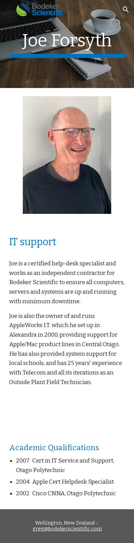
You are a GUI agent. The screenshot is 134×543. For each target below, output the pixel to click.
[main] (66, 44)
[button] (8, 9)
